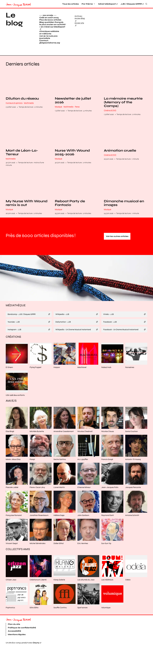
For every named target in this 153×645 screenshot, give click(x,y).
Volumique (105, 607)
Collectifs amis (18, 549)
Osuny (36, 643)
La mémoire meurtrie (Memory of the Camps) (123, 102)
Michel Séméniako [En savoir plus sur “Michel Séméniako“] (37, 543)
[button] (119, 31)
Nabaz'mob (106, 367)
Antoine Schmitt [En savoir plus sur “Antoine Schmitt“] (132, 515)
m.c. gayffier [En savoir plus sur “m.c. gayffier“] (82, 459)
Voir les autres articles (117, 236)
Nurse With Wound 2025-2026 (72, 152)
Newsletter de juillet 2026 (73, 100)
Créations (13, 337)
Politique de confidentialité (22, 627)
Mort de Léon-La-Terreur (22, 152)
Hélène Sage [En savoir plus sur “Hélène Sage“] (59, 515)
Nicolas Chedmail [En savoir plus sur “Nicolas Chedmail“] (85, 431)
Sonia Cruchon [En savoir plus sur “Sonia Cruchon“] (131, 431)
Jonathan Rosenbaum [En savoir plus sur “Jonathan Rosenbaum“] (39, 515)
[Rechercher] (146, 4)
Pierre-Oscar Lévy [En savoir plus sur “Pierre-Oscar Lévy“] (37, 487)
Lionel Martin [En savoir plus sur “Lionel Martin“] (59, 487)
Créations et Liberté (38, 580)
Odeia (127, 580)
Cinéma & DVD (110, 110)
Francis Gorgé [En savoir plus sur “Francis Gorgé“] (107, 459)
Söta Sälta (34, 607)
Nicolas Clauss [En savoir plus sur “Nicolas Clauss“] (107, 431)
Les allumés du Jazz (85, 580)
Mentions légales (17, 634)
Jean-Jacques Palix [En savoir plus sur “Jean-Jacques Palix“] (109, 487)
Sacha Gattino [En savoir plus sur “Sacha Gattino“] (60, 459)
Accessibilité (14, 631)
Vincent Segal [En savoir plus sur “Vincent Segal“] (12, 543)
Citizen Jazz (11, 580)
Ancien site (79, 24)
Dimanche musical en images (124, 203)
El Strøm (9, 367)
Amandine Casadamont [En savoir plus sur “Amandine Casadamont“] (64, 431)
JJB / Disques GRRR (131, 4)
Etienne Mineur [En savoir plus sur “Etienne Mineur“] (83, 487)
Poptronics (10, 607)
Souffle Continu (60, 607)
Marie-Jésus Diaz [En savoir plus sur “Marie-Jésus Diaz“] (13, 459)
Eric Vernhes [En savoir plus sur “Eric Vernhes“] (82, 543)
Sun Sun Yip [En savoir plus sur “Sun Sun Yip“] (106, 543)
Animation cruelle (120, 150)
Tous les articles (70, 4)
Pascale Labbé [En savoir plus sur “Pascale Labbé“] (12, 487)
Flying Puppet (35, 367)
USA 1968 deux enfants (15, 395)
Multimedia (29, 103)
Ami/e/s (11, 401)
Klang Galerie (59, 580)
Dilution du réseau (22, 99)
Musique (58, 107)
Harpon (57, 367)
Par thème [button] (87, 4)
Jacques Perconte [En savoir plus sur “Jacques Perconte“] (133, 487)
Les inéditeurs (107, 580)
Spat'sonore (82, 607)
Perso (77, 107)
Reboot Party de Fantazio (70, 203)
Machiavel (81, 367)
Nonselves (129, 367)
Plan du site (14, 624)
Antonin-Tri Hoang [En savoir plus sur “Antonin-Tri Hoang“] (133, 459)
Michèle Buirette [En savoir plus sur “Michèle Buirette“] (37, 431)
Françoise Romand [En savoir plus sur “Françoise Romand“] (14, 515)
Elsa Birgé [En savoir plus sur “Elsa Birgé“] (10, 431)
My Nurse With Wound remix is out (26, 203)
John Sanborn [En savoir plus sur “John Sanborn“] (83, 515)
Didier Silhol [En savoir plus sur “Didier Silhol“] (59, 543)
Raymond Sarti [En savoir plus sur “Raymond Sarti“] (107, 515)
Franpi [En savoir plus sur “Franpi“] (32, 459)
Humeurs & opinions (14, 103)
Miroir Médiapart (107, 4)
